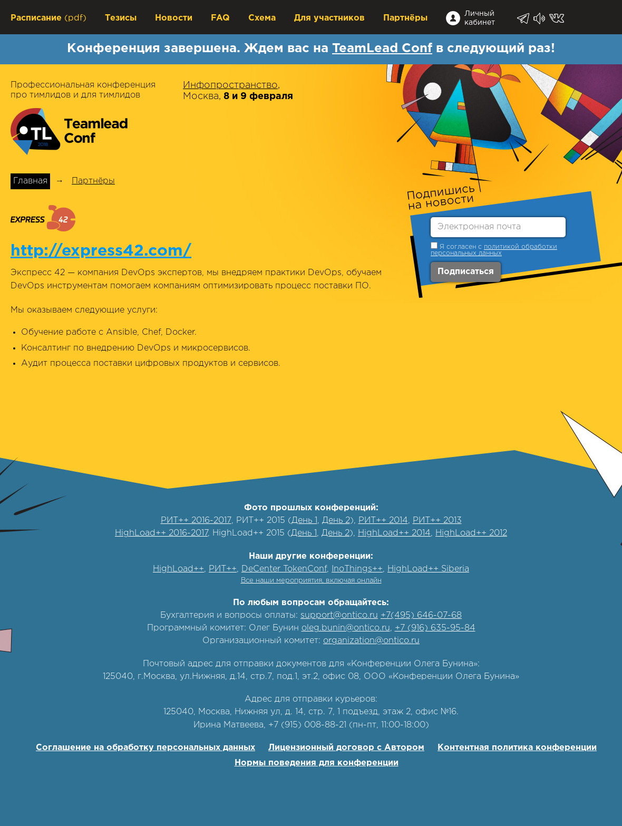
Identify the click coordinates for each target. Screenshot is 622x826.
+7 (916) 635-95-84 (435, 628)
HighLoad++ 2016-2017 (161, 533)
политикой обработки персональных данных (494, 250)
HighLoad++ (178, 569)
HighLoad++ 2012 (471, 533)
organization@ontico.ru (371, 641)
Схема (262, 18)
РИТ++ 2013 (437, 520)
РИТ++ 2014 (383, 520)
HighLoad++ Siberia (428, 569)
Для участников (329, 18)
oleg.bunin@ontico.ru (346, 628)
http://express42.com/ (101, 251)
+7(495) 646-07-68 (421, 615)
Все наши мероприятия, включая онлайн (311, 581)
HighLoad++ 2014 (394, 533)
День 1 (304, 520)
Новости (173, 18)
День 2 (336, 520)
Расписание (36, 18)
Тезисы (121, 18)
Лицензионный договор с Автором (346, 748)
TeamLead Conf (382, 48)
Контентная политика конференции (517, 748)
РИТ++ (223, 569)
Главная (30, 181)
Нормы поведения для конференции (317, 763)
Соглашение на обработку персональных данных (145, 748)
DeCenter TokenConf (284, 569)
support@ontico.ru (339, 615)
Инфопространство (230, 85)
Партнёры (405, 18)
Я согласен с (494, 249)
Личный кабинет (479, 18)
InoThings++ (357, 569)
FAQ (220, 18)
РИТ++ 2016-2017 (196, 520)
